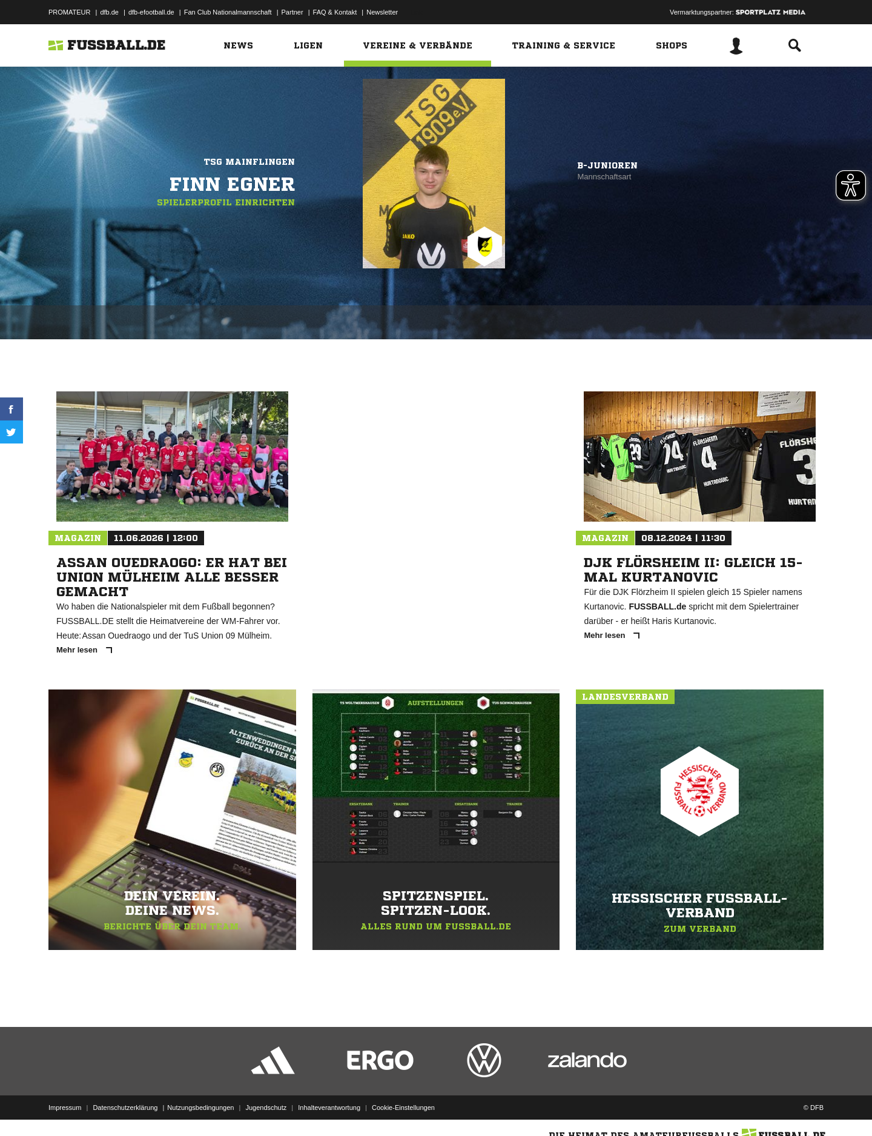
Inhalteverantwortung (329, 1107)
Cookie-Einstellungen (403, 1107)
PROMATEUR (69, 12)
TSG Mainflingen (249, 162)
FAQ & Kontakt (335, 12)
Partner (292, 12)
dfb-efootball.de (151, 12)
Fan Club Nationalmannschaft (228, 12)
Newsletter (382, 12)
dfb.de (109, 12)
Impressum (64, 1107)
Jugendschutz (265, 1107)
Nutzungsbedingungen (200, 1107)
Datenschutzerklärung (125, 1107)
